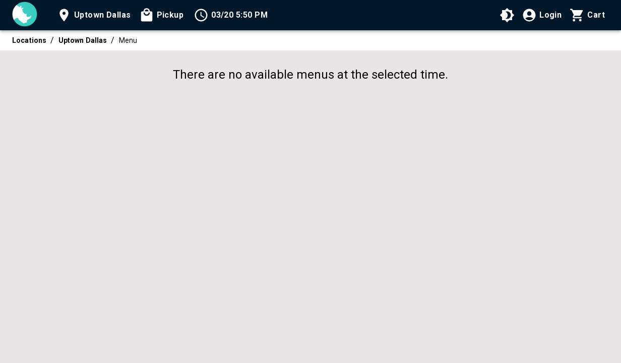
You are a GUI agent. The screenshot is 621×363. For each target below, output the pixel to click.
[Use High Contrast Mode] (507, 15)
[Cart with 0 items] (587, 15)
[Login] (542, 15)
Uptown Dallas (82, 40)
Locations (29, 40)
